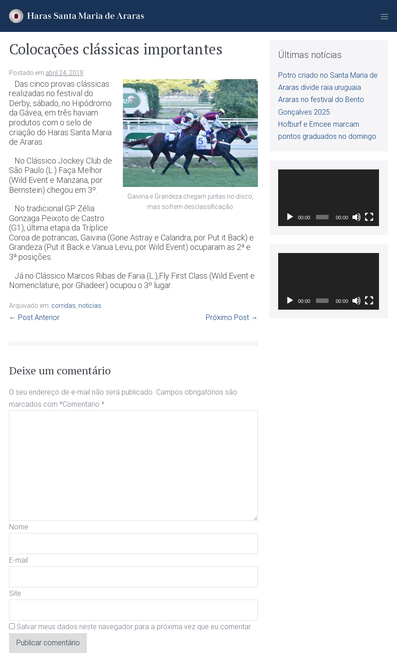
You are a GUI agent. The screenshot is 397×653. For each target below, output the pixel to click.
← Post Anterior (34, 317)
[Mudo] (356, 217)
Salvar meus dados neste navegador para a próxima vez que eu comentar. (134, 626)
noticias (89, 305)
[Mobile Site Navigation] (384, 16)
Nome (18, 527)
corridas (63, 305)
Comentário (83, 404)
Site (15, 593)
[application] (328, 197)
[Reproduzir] (289, 217)
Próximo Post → (232, 317)
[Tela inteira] (369, 217)
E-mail (18, 560)
